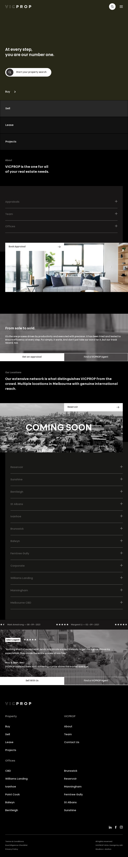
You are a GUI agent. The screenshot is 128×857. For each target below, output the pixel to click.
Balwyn (10, 802)
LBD (121, 845)
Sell (7, 734)
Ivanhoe (10, 787)
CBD (8, 771)
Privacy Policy (11, 849)
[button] (112, 6)
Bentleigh (11, 810)
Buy (7, 726)
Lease (9, 742)
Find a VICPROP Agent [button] (96, 357)
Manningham (73, 787)
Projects (10, 750)
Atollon (108, 849)
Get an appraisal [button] (32, 357)
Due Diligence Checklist (16, 845)
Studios (99, 849)
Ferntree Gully (73, 794)
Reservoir (70, 779)
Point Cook (12, 794)
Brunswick (70, 771)
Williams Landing (16, 779)
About (68, 726)
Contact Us (71, 742)
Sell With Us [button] (32, 681)
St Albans (70, 802)
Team (68, 734)
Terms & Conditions (14, 842)
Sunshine (70, 810)
